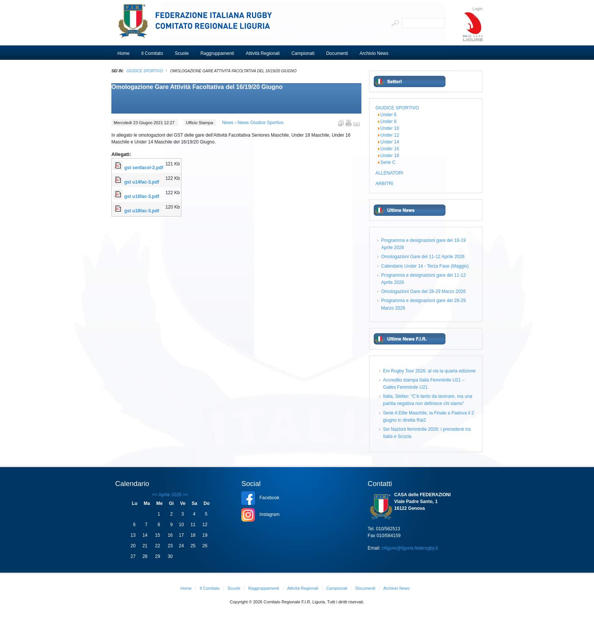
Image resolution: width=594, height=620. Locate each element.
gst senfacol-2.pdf (143, 167)
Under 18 (389, 155)
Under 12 (389, 135)
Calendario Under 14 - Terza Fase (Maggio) (425, 266)
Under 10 (389, 128)
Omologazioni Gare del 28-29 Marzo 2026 (423, 291)
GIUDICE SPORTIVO (145, 71)
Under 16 (389, 148)
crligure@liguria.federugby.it (409, 548)
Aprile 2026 (169, 494)
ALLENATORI (389, 173)
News (228, 122)
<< (155, 494)
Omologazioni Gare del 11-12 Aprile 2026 (422, 256)
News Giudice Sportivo (260, 122)
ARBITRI (384, 183)
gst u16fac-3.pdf (141, 196)
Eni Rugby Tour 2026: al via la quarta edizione (429, 371)
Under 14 (389, 142)
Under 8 (388, 121)
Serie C (387, 162)
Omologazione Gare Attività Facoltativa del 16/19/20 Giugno (197, 87)
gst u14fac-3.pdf (141, 182)
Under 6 (388, 114)
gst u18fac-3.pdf (141, 210)
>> (184, 494)
